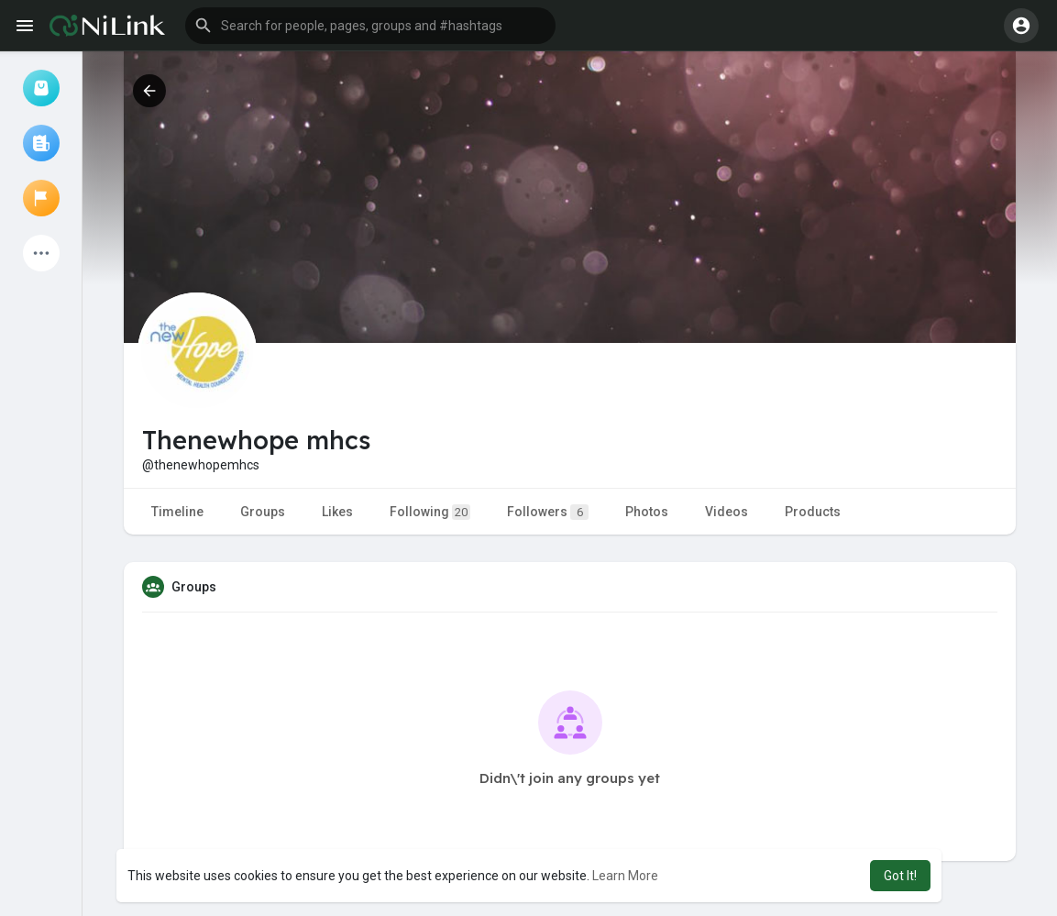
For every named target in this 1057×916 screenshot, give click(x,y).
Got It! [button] (900, 875)
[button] (370, 25)
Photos (646, 511)
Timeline (177, 511)
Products (813, 511)
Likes (337, 511)
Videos (726, 511)
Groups (262, 511)
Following (430, 512)
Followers (548, 512)
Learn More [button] (625, 875)
